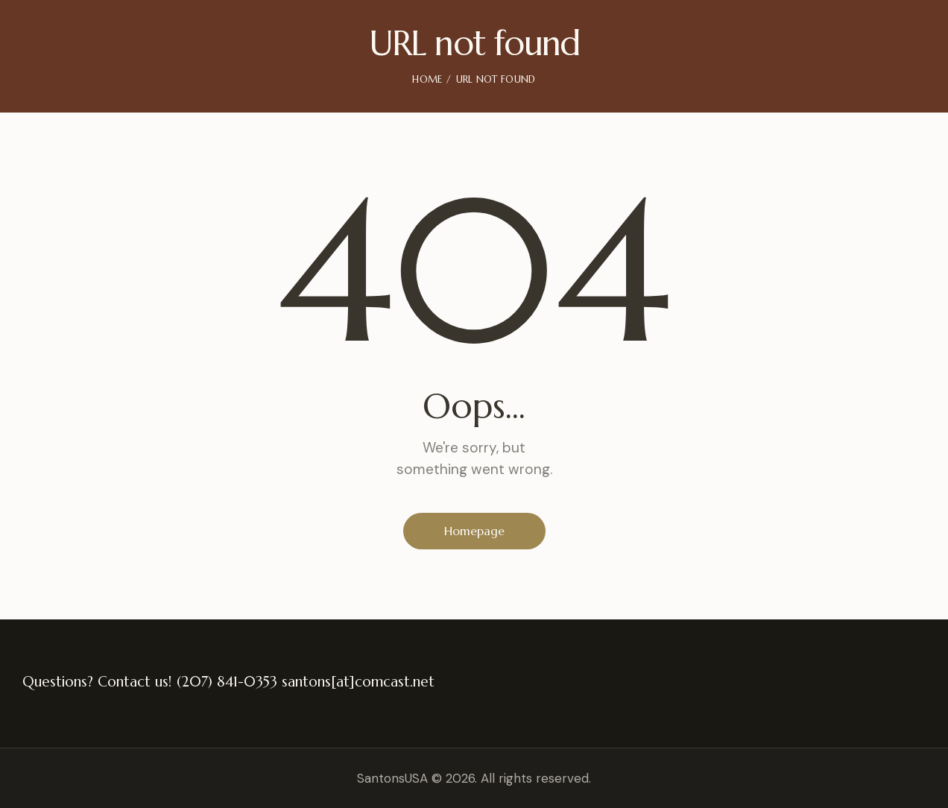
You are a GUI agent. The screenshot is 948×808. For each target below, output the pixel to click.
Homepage (474, 530)
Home (427, 79)
